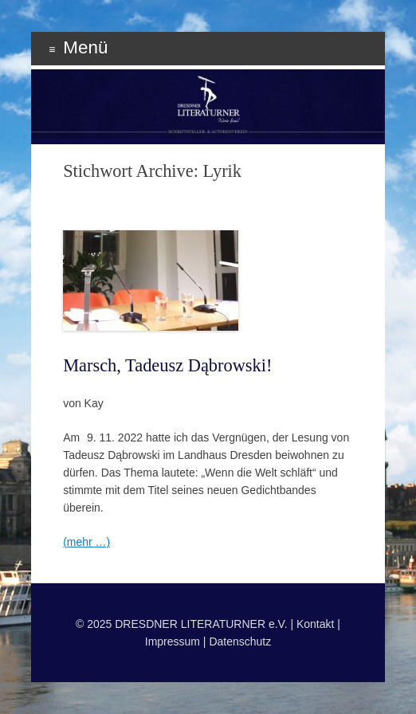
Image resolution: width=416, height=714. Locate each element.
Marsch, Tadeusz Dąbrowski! (167, 365)
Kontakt (315, 624)
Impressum (172, 641)
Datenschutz (240, 641)
